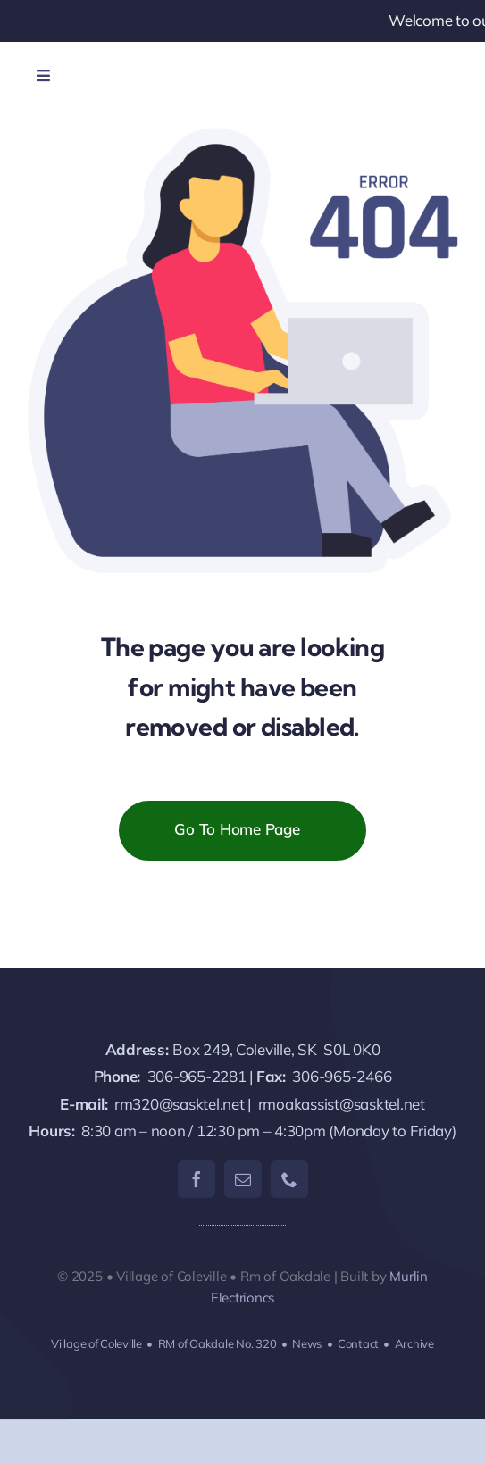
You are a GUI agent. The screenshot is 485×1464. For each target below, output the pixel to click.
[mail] (243, 1179)
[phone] (289, 1179)
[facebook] (196, 1179)
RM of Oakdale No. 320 (217, 1343)
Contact (358, 1343)
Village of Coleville (96, 1343)
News (307, 1343)
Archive (414, 1343)
